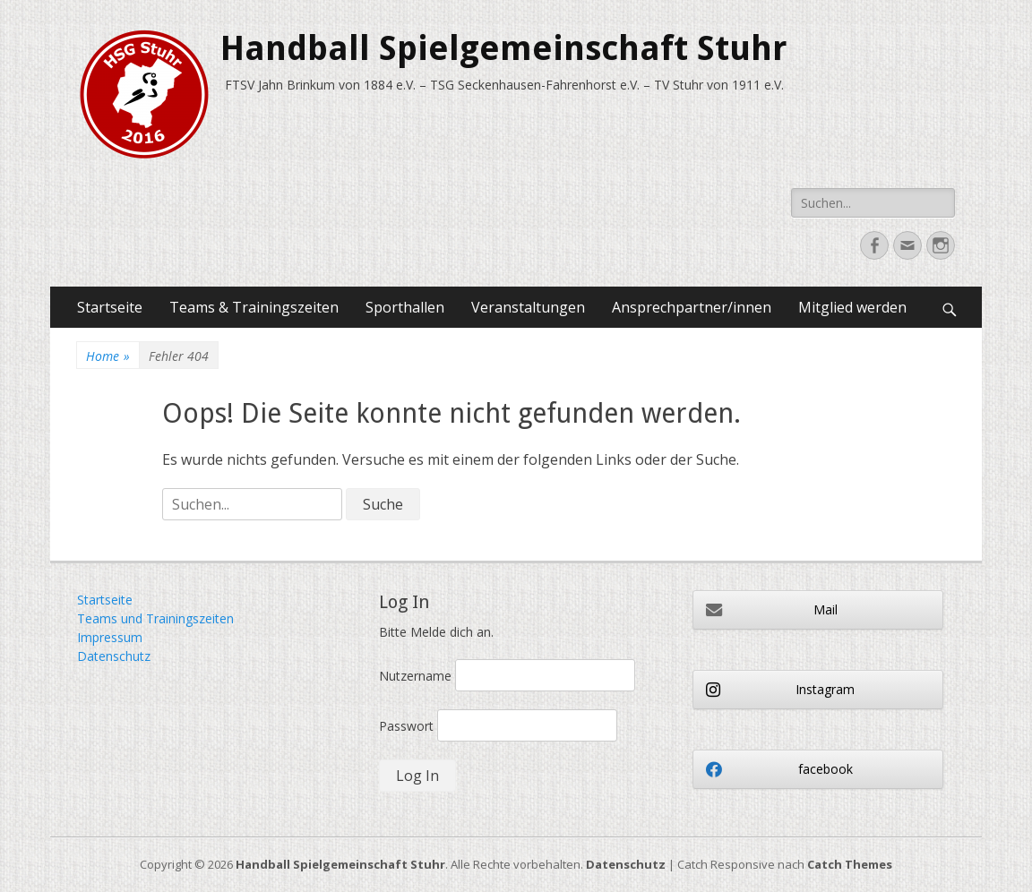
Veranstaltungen (528, 307)
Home (108, 356)
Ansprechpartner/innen (691, 307)
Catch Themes (849, 864)
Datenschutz (113, 656)
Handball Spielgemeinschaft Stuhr (503, 48)
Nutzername (415, 675)
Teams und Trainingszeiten (155, 618)
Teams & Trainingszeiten (254, 307)
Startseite (109, 307)
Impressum (109, 637)
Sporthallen (405, 307)
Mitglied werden (852, 307)
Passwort (406, 725)
